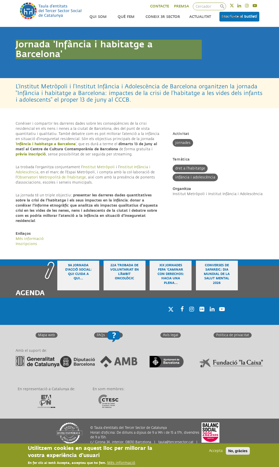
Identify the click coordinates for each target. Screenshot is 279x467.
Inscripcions (26, 244)
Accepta (216, 451)
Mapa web (46, 335)
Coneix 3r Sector (163, 17)
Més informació (30, 239)
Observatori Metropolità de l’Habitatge (51, 177)
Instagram (250, 5)
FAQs (101, 335)
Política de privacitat (232, 335)
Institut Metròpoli (99, 167)
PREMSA (181, 6)
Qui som (98, 17)
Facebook (180, 315)
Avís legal (170, 335)
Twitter (235, 5)
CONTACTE (159, 6)
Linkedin (242, 5)
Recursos (231, 17)
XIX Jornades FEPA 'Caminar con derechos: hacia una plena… (171, 274)
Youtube (258, 5)
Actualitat (200, 17)
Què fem (126, 17)
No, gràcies (237, 451)
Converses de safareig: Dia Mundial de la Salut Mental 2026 (217, 274)
